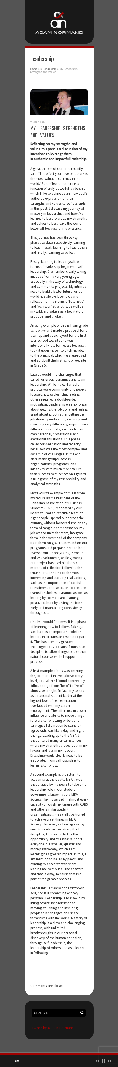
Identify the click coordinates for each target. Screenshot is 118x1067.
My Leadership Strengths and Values (57, 131)
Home (34, 69)
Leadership (49, 69)
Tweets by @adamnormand (53, 1028)
